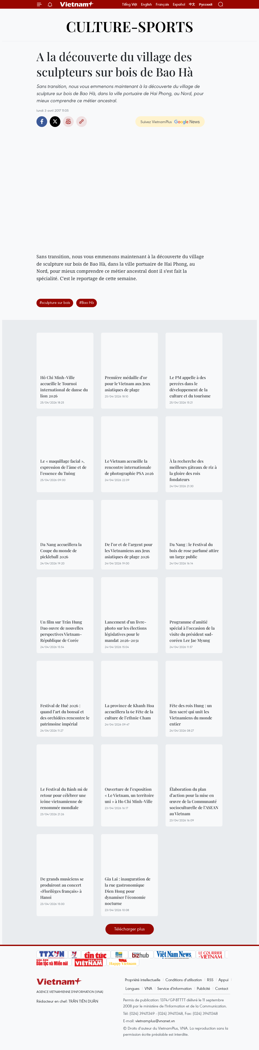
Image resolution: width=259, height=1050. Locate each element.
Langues (132, 988)
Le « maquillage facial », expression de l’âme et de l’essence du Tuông (63, 467)
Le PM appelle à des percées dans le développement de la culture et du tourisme (190, 386)
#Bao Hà (86, 302)
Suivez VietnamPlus (156, 121)
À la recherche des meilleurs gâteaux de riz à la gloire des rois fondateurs (193, 470)
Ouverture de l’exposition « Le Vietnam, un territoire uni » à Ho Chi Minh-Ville (129, 795)
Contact (221, 988)
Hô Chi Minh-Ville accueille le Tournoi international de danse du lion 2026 (64, 386)
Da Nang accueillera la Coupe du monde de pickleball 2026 (61, 550)
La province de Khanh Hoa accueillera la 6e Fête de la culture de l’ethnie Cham (129, 711)
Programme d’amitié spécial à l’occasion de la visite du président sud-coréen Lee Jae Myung (192, 631)
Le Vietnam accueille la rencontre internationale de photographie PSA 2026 (129, 467)
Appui (223, 979)
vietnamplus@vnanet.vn (155, 1020)
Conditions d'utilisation (183, 979)
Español (179, 4)
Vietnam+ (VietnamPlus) (77, 4)
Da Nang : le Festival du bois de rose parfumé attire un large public (194, 550)
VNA (148, 988)
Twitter (55, 121)
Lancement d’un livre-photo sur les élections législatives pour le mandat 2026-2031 (126, 631)
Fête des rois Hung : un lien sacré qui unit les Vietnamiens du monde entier (191, 715)
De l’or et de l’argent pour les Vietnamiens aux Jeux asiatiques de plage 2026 (128, 550)
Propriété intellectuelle (142, 979)
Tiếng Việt (129, 4)
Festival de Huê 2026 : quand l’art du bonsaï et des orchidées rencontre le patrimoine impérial (64, 715)
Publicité (203, 988)
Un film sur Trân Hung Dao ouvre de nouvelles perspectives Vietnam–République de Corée (61, 631)
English (146, 4)
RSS (210, 979)
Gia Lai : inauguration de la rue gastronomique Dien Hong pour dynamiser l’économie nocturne (127, 891)
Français (162, 4)
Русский (205, 4)
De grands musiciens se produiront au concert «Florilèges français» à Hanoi (62, 888)
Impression (68, 121)
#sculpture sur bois (55, 302)
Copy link (81, 121)
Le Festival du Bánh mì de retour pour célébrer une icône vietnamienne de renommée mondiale (64, 798)
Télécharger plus (129, 929)
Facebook (41, 121)
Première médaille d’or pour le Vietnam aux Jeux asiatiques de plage (127, 383)
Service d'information (174, 988)
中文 (192, 4)
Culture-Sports (129, 26)
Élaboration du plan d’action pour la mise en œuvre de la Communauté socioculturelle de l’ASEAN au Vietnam (194, 801)
